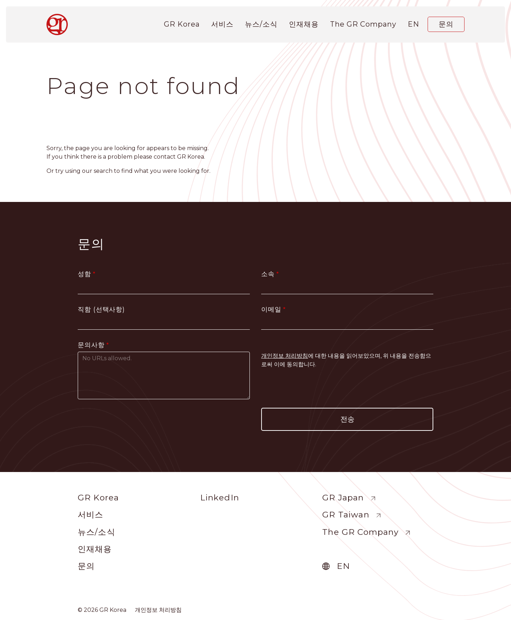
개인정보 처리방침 (158, 610)
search (103, 171)
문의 (446, 22)
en (413, 22)
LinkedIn (219, 498)
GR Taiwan (345, 515)
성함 (84, 274)
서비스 (222, 22)
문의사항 (91, 345)
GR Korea (182, 22)
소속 (268, 274)
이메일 (271, 309)
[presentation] (347, 388)
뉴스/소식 (261, 22)
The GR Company (363, 22)
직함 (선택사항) (101, 309)
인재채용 (304, 22)
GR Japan (343, 498)
